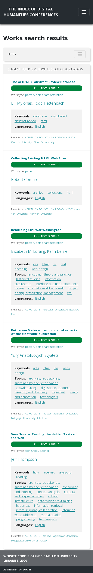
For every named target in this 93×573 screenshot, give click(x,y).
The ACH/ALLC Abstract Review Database (43, 82)
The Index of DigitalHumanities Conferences (30, 11)
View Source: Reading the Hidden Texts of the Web (44, 436)
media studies (51, 515)
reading (21, 477)
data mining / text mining (55, 501)
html (44, 121)
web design (40, 269)
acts (36, 368)
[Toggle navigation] (84, 12)
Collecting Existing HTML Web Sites (38, 158)
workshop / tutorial (37, 451)
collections (55, 193)
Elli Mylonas (21, 103)
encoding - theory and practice (50, 274)
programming (25, 519)
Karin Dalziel (57, 251)
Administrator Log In (17, 569)
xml (69, 293)
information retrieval (48, 506)
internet (49, 472)
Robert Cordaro (24, 179)
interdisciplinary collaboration (37, 510)
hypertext (58, 392)
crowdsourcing (26, 388)
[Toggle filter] (80, 54)
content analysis (48, 492)
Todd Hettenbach (49, 103)
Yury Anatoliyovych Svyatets (35, 355)
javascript (65, 472)
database (40, 116)
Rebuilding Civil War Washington (36, 230)
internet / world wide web (46, 288)
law (56, 368)
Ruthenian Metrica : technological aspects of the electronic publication (44, 332)
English (40, 126)
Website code (14, 556)
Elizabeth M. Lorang (28, 251)
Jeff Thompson (24, 459)
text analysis (49, 397)
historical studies (28, 279)
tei (54, 264)
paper (29, 171)
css (35, 264)
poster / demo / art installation (44, 95)
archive (38, 193)
